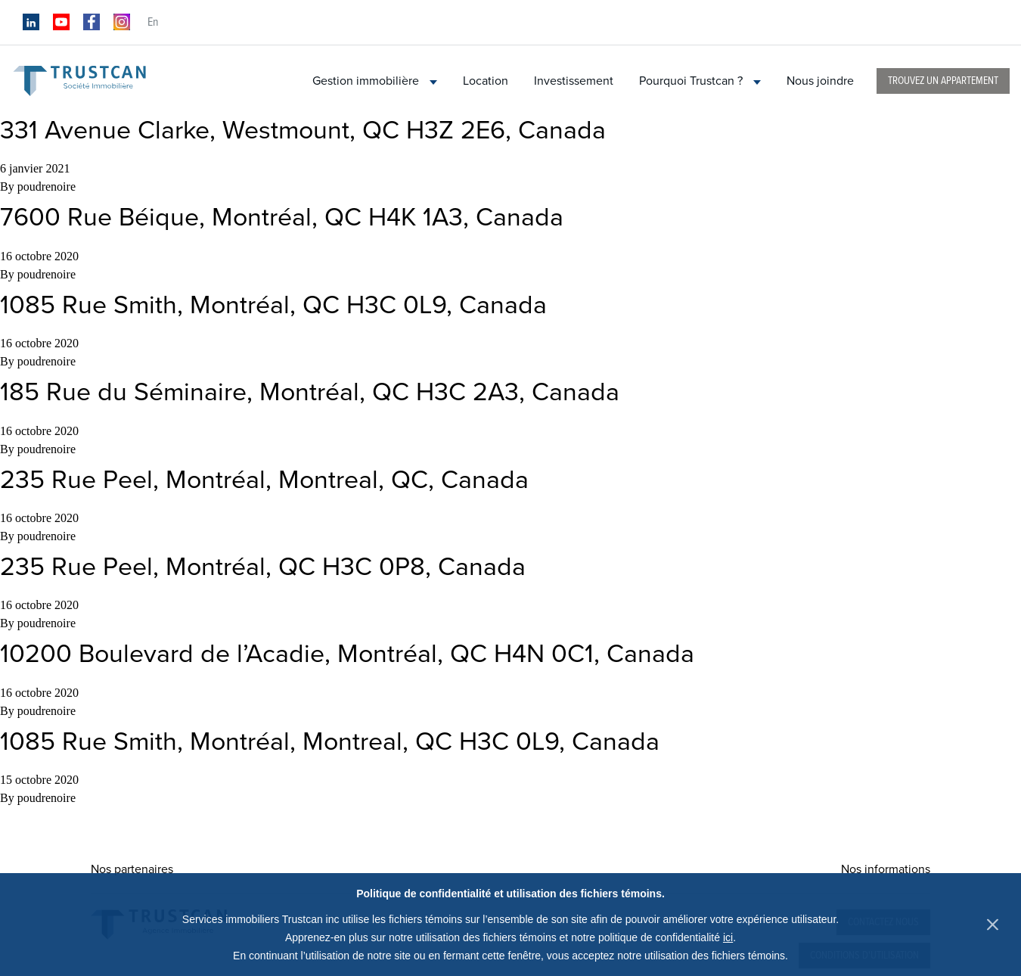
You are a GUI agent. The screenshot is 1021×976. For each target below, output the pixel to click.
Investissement (573, 81)
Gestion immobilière (374, 81)
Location (485, 81)
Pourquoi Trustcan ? (700, 81)
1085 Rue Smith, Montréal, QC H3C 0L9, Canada (273, 305)
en (152, 22)
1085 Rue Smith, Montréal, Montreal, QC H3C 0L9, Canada (329, 741)
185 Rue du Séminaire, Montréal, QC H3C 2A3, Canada (309, 392)
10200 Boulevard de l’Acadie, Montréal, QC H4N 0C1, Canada (347, 654)
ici (728, 937)
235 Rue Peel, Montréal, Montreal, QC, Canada (264, 480)
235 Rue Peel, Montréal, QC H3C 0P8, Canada (263, 567)
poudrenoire (46, 186)
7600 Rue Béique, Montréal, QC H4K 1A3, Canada (281, 217)
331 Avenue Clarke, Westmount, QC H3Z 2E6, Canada (303, 130)
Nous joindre (820, 81)
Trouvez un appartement (943, 81)
